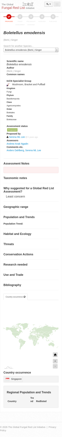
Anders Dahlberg (15, 150)
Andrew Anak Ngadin (17, 143)
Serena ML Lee (33, 150)
